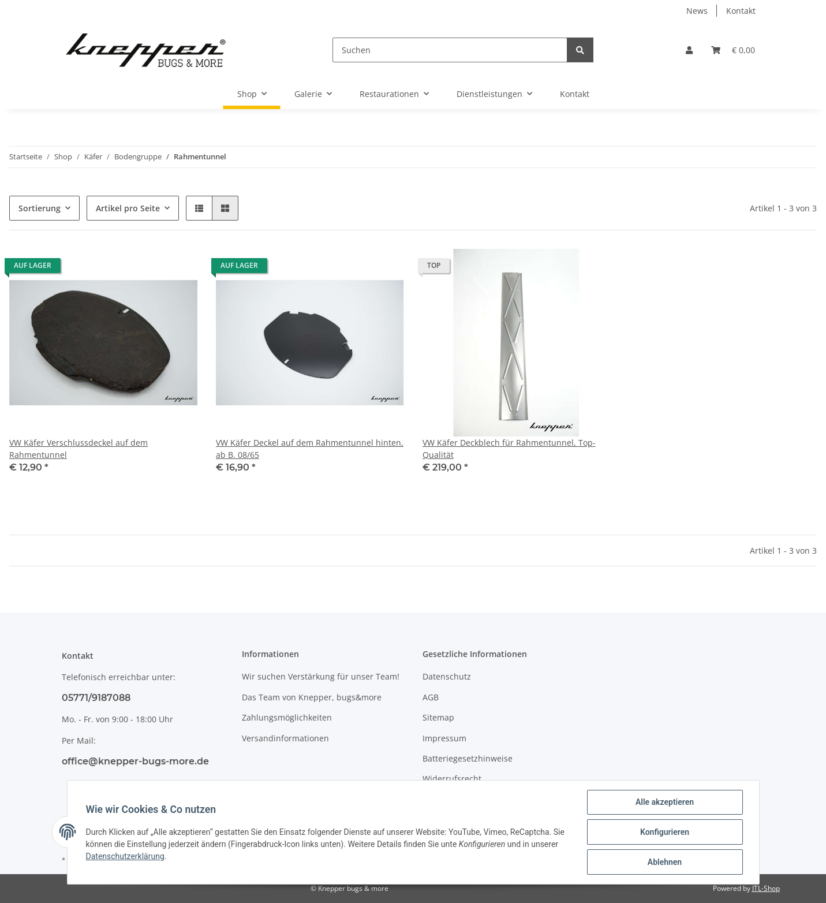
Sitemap (438, 717)
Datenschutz (447, 676)
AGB (431, 697)
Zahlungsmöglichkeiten (287, 717)
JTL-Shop (766, 888)
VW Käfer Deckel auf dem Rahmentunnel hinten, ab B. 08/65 (309, 448)
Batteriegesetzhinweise (468, 758)
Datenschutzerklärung (125, 856)
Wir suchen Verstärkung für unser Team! (320, 676)
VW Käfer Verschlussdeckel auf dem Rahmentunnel (78, 448)
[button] (689, 50)
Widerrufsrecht (452, 778)
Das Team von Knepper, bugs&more (312, 697)
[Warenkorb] (733, 50)
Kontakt (741, 10)
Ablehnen (665, 862)
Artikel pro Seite (128, 208)
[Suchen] (449, 50)
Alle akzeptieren (665, 802)
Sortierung (39, 208)
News (697, 10)
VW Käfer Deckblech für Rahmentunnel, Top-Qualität (509, 448)
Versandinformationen (285, 738)
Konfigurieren (664, 832)
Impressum (444, 738)
